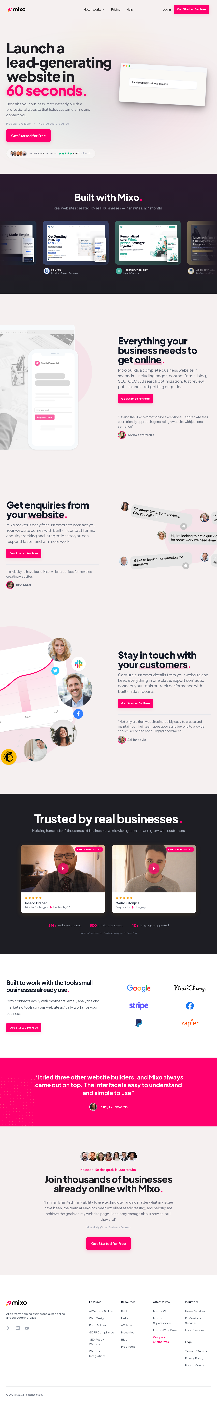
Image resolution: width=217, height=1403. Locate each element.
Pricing (125, 1311)
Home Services (195, 1311)
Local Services (194, 1330)
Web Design (97, 1318)
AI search (148, 381)
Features (95, 1302)
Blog (124, 1339)
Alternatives (161, 1302)
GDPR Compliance (101, 1332)
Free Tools (128, 1346)
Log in (167, 9)
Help (124, 1318)
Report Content (195, 1365)
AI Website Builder (101, 1311)
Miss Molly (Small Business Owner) (108, 1227)
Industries (127, 1332)
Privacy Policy (194, 1358)
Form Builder (97, 1325)
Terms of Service (196, 1351)
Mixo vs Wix (160, 1311)
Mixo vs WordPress (165, 1330)
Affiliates (127, 1325)
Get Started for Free (191, 9)
